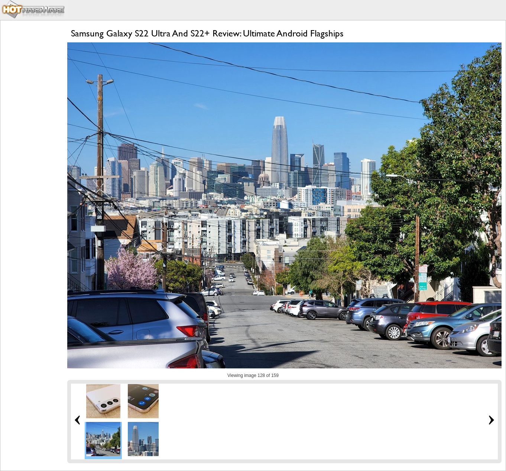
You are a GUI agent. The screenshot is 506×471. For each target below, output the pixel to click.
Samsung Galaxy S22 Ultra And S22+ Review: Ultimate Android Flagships (207, 33)
